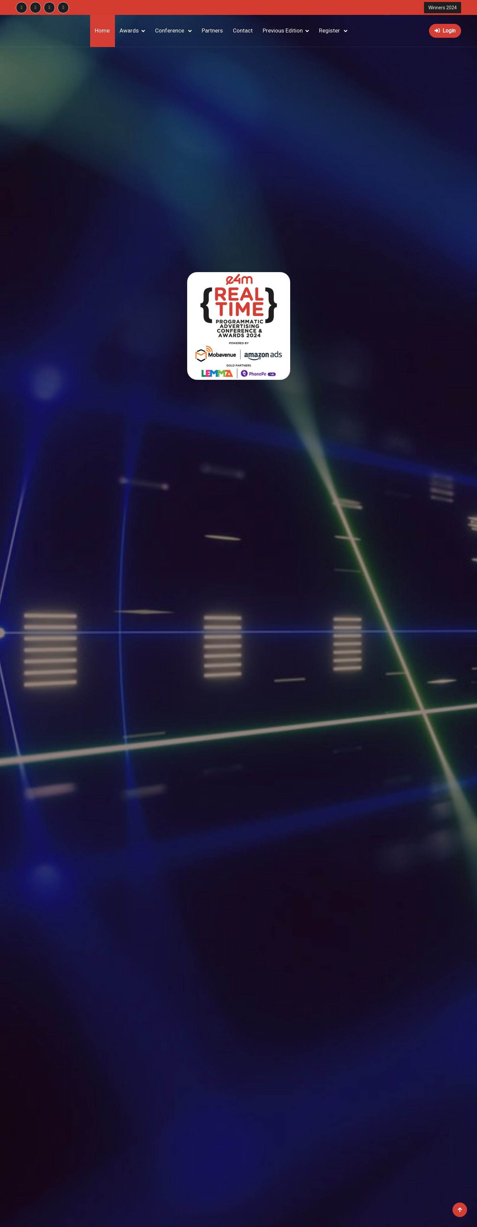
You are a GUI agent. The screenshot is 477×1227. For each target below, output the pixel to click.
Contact (243, 30)
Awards (129, 30)
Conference (170, 30)
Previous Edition (283, 30)
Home (102, 30)
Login (445, 31)
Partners (212, 30)
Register (330, 30)
